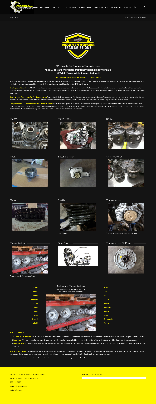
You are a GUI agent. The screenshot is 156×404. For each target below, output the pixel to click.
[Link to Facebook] (144, 7)
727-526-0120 (77, 77)
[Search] (135, 7)
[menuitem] (34, 7)
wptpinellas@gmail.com (92, 77)
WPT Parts (15, 17)
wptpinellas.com (16, 390)
